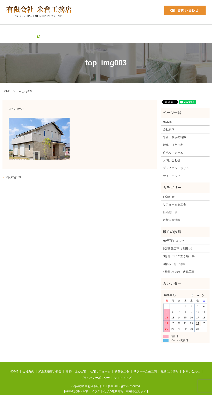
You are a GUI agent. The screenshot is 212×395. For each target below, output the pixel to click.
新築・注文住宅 (82, 30)
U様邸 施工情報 (174, 257)
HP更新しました (173, 234)
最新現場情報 (179, 30)
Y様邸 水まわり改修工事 (179, 265)
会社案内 (32, 30)
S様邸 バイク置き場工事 (179, 250)
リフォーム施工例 (153, 30)
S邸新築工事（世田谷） (178, 242)
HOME (18, 30)
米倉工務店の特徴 (55, 30)
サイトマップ (171, 169)
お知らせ (169, 190)
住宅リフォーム (107, 30)
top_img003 (13, 170)
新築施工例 (130, 30)
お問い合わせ (171, 154)
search (196, 30)
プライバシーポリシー (177, 161)
